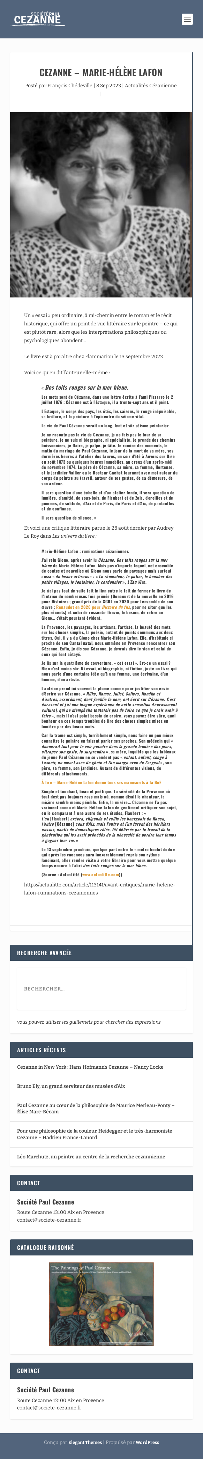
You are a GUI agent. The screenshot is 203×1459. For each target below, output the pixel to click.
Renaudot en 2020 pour (93, 607)
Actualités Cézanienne (151, 86)
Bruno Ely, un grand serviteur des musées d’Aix (71, 1086)
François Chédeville (69, 86)
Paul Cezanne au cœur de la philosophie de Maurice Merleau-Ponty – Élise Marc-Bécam (96, 1109)
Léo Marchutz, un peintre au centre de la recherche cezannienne (91, 1157)
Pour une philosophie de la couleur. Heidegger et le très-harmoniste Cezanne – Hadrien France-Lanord (94, 1134)
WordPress (147, 1442)
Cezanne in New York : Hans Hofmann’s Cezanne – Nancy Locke (90, 1067)
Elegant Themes (85, 1442)
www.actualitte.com (100, 874)
